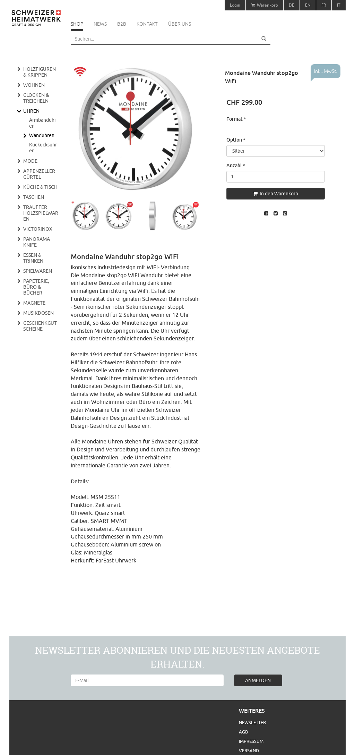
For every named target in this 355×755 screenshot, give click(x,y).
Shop (77, 24)
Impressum (251, 741)
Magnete (34, 303)
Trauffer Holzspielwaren (40, 213)
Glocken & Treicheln (36, 98)
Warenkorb (264, 5)
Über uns (179, 24)
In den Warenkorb (275, 193)
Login (235, 5)
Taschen (33, 197)
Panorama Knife (36, 242)
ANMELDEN (258, 680)
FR (323, 5)
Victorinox (37, 229)
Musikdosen (38, 313)
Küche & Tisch (40, 187)
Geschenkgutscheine (40, 326)
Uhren (31, 111)
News (100, 24)
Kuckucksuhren (43, 147)
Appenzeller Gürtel (39, 174)
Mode (30, 161)
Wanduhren (41, 135)
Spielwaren (37, 271)
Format (236, 119)
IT (338, 5)
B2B (121, 24)
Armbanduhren (42, 123)
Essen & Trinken (33, 258)
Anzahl (235, 165)
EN (308, 5)
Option (235, 140)
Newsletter (252, 722)
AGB (243, 732)
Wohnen (34, 85)
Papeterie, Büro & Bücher (36, 287)
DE (291, 5)
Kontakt (147, 24)
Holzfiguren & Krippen (39, 72)
